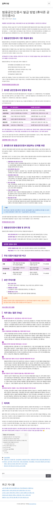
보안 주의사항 (7, 447)
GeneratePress (32, 503)
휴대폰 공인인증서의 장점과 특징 (11, 438)
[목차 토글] (25, 435)
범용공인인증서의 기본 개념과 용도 (12, 437)
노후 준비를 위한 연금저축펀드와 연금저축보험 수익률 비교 (17, 488)
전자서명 (37, 461)
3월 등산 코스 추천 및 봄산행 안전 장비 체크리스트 (15, 497)
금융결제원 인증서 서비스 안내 (9, 140)
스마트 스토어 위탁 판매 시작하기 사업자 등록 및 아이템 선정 (18, 493)
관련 (7, 452)
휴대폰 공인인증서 (45, 461)
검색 (3, 473)
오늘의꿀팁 (7, 457)
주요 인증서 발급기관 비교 (10, 445)
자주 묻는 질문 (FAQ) (9, 449)
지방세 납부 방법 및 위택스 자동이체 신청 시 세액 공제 (16, 495)
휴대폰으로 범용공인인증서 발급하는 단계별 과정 (15, 440)
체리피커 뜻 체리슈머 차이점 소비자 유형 (14, 466)
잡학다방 (5, 3)
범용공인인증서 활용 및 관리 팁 (11, 442)
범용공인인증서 (26, 459)
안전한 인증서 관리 (10, 444)
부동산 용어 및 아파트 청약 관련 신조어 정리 (15, 464)
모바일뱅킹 (19, 459)
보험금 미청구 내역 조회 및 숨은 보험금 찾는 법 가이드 (16, 490)
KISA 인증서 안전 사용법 (8, 307)
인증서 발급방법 (24, 461)
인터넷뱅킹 (32, 461)
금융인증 (6, 459)
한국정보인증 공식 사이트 (8, 222)
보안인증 (10, 461)
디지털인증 (12, 459)
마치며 (5, 451)
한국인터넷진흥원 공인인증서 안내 (10, 84)
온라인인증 (16, 461)
